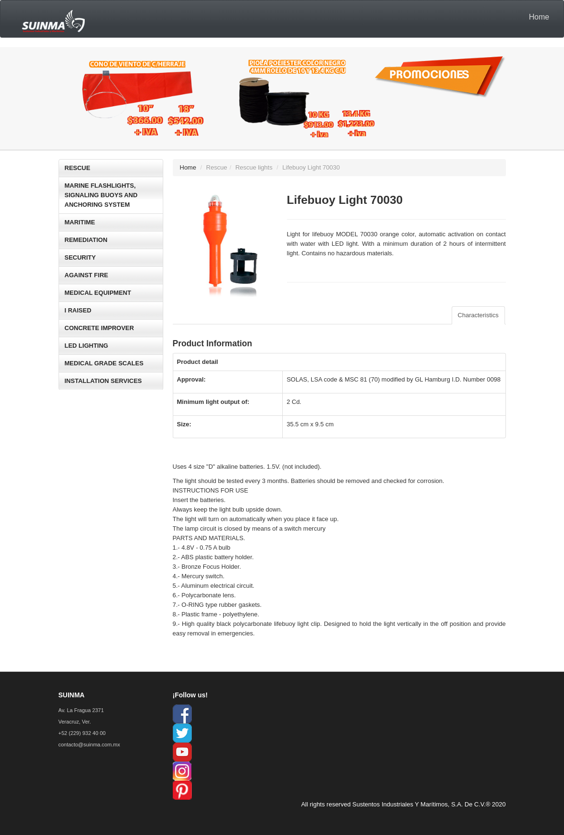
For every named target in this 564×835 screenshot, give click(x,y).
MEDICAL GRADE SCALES (104, 363)
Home (539, 17)
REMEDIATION (86, 239)
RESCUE (77, 167)
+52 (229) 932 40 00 (82, 733)
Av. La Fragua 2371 (81, 710)
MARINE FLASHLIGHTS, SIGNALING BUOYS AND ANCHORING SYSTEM (101, 195)
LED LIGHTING (87, 345)
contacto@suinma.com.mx (89, 744)
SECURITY (80, 257)
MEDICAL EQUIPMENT (98, 292)
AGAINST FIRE (87, 275)
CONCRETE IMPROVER (99, 328)
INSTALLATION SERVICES (103, 380)
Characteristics (478, 315)
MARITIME (80, 222)
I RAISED (78, 310)
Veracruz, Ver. (75, 721)
